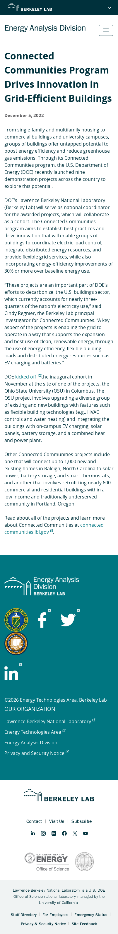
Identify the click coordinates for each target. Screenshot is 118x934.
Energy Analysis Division (30, 742)
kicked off (28, 376)
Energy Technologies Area (34, 732)
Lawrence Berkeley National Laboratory (49, 721)
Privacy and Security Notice (36, 753)
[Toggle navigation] (106, 30)
